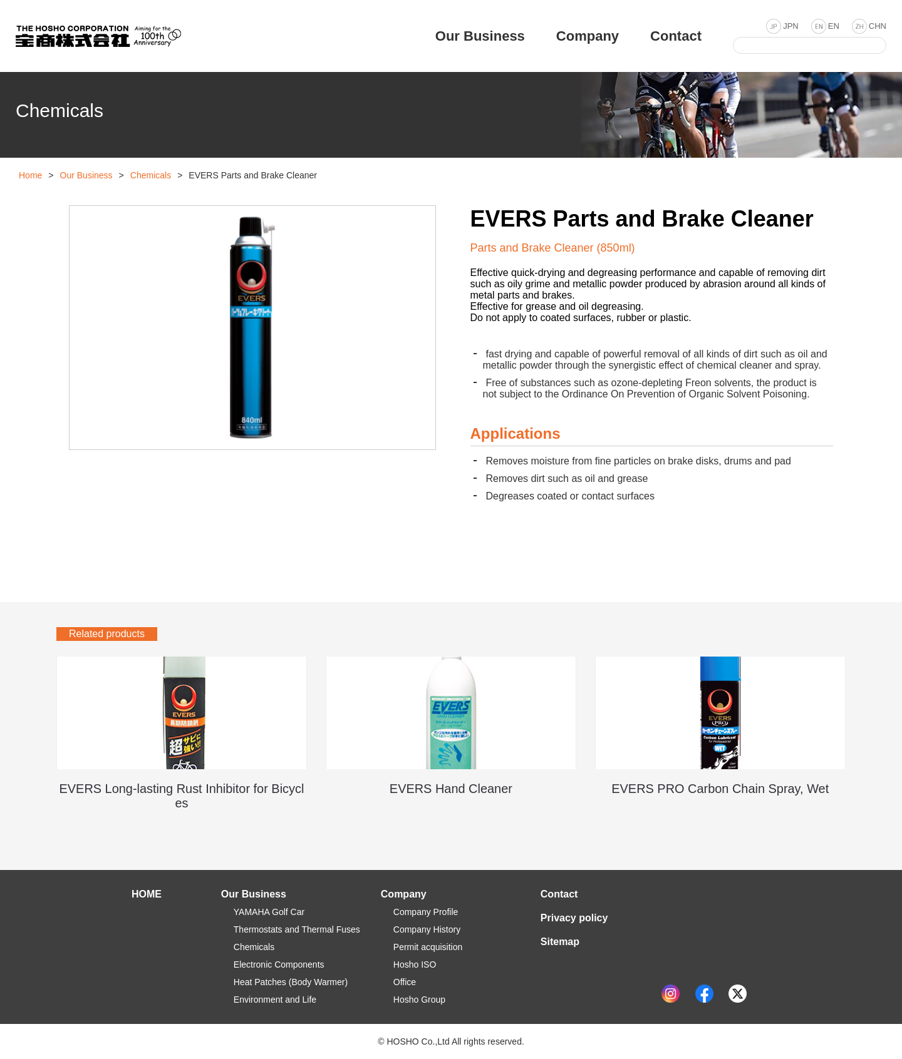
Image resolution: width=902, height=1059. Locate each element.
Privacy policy (574, 918)
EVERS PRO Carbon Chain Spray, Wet (720, 789)
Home (30, 175)
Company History (426, 929)
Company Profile (426, 912)
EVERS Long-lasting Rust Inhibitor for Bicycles (181, 796)
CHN (877, 26)
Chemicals (150, 175)
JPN (791, 26)
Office (404, 982)
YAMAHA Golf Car (269, 912)
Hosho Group (419, 1000)
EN (833, 26)
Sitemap (560, 941)
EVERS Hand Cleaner (450, 789)
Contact (559, 894)
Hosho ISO (414, 964)
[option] (252, 327)
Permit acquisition (428, 947)
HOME (147, 894)
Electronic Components (279, 964)
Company (404, 894)
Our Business (86, 175)
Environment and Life (275, 1000)
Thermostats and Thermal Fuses (297, 929)
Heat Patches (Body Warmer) (291, 982)
